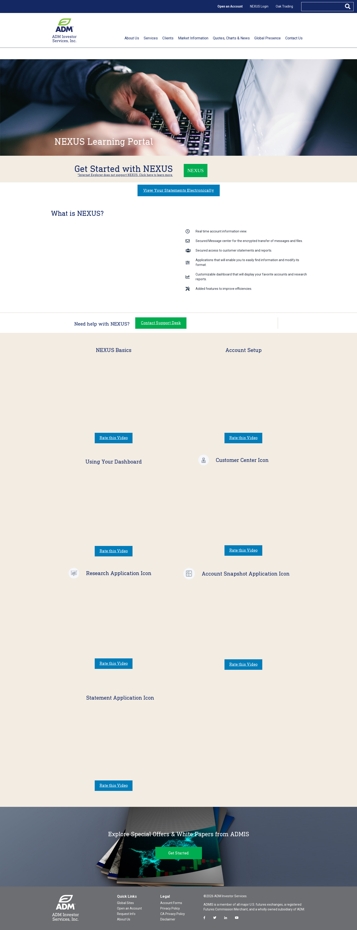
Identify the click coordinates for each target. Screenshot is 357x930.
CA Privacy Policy (172, 913)
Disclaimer (167, 918)
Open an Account (230, 6)
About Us (123, 918)
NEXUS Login (259, 6)
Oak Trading (284, 6)
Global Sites (125, 902)
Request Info (126, 913)
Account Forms (171, 902)
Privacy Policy (170, 907)
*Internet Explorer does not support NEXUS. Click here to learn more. (125, 175)
